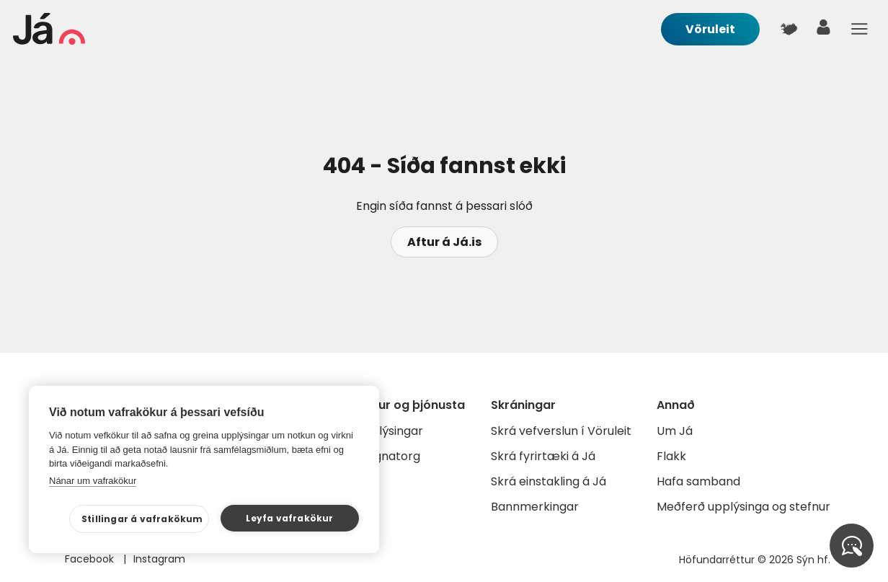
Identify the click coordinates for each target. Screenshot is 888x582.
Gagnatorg (389, 456)
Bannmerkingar (535, 506)
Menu (859, 29)
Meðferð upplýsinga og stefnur (743, 506)
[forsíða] (49, 40)
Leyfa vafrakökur (289, 518)
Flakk (671, 456)
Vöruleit (710, 29)
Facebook (91, 559)
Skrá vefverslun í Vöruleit (561, 431)
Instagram (159, 559)
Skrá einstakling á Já (548, 481)
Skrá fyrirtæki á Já (543, 456)
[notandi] (824, 30)
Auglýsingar (390, 431)
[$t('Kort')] (788, 29)
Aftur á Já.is (444, 242)
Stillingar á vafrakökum (142, 519)
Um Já (675, 431)
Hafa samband (698, 481)
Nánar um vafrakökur (92, 480)
